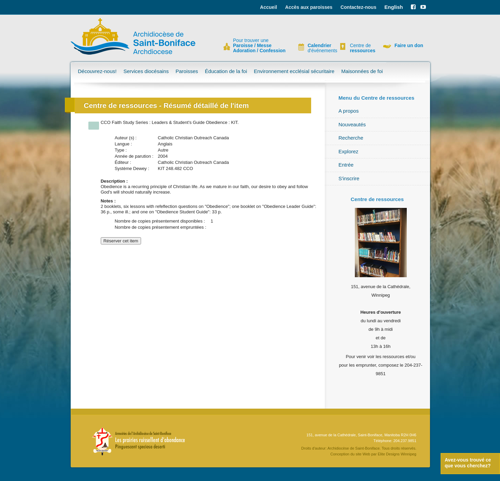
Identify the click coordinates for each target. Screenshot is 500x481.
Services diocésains (146, 71)
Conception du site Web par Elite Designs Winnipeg (373, 454)
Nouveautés (352, 124)
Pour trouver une (259, 45)
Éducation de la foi (226, 71)
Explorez (348, 151)
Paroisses (187, 71)
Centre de (362, 48)
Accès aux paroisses (309, 7)
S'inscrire (348, 178)
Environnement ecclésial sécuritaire (294, 71)
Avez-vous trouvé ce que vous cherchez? (468, 462)
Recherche (350, 138)
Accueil (268, 7)
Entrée (345, 165)
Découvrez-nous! (97, 71)
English (394, 7)
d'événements (320, 48)
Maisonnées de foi (362, 71)
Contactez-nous (358, 7)
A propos (348, 111)
